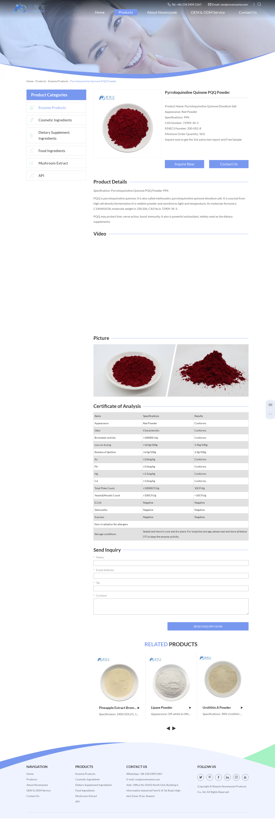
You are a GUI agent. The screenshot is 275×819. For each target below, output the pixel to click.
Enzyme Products (58, 81)
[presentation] (121, 626)
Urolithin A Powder (223, 708)
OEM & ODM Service (207, 12)
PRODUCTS (171, 644)
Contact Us (247, 12)
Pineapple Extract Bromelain (119, 708)
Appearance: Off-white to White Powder (171, 714)
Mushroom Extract (48, 164)
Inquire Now (184, 164)
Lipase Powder (171, 708)
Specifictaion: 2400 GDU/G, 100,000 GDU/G (119, 714)
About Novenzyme (161, 12)
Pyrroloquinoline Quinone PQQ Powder (93, 81)
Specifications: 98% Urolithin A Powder (223, 714)
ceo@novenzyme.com (233, 4)
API (36, 176)
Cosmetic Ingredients (50, 120)
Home (99, 12)
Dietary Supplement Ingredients (49, 136)
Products (125, 12)
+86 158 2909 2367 (151, 774)
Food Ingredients (46, 151)
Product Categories (50, 94)
